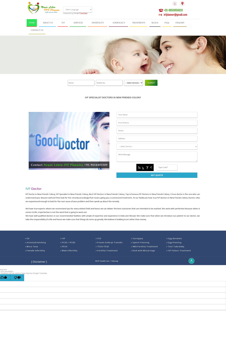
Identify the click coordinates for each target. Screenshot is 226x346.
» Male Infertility (69, 250)
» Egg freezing (173, 242)
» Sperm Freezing (140, 242)
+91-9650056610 (171, 10)
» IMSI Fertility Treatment (144, 246)
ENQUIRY (180, 23)
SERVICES (78, 23)
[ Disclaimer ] (39, 261)
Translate (80, 13)
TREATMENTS (138, 23)
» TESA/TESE (102, 246)
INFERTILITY (98, 23)
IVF (63, 23)
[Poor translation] (17, 277)
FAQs (167, 23)
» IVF (62, 238)
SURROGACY (119, 23)
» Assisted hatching (35, 242)
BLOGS (155, 23)
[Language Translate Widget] (77, 9)
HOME (32, 23)
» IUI (27, 238)
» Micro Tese (31, 246)
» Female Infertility (35, 250)
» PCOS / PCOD (67, 242)
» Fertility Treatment (107, 250)
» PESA (63, 246)
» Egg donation (174, 238)
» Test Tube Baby (175, 246)
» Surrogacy (137, 238)
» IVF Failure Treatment (178, 250)
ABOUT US (48, 23)
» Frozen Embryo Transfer (109, 242)
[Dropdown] (156, 146)
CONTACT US (37, 30)
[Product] (132, 83)
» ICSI (98, 238)
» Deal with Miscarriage (143, 250)
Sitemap (114, 261)
